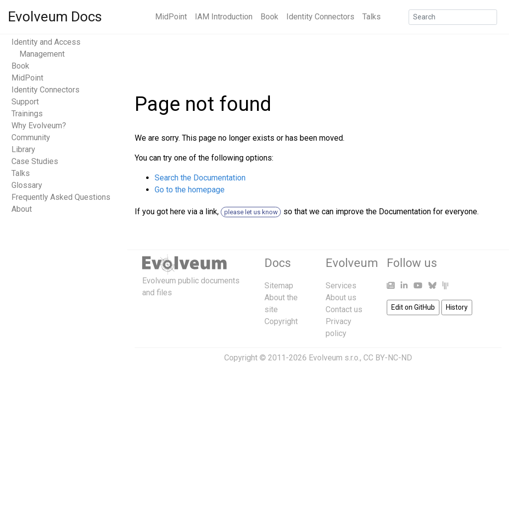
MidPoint (171, 16)
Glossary (26, 185)
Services (341, 285)
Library (23, 149)
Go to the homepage (190, 189)
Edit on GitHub (413, 307)
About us (341, 297)
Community (30, 137)
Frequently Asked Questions (60, 197)
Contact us (344, 309)
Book (269, 16)
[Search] (453, 17)
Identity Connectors (320, 16)
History (457, 307)
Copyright (281, 321)
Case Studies (34, 161)
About (21, 209)
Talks (371, 16)
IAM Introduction (224, 16)
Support (25, 101)
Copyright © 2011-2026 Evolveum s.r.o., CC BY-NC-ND (318, 357)
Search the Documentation (200, 177)
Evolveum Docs (55, 16)
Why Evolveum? (38, 125)
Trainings (27, 113)
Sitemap (278, 285)
